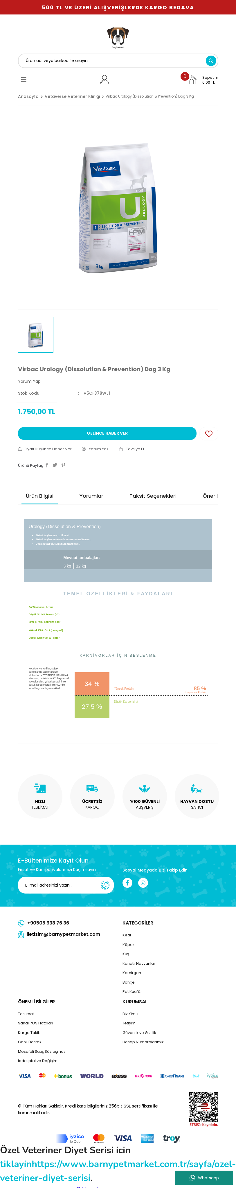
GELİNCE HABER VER (107, 433)
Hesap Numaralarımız (143, 1042)
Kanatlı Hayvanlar (138, 963)
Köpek (128, 944)
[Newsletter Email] (69, 885)
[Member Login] (104, 79)
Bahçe (128, 982)
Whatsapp (204, 1178)
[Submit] (105, 885)
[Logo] (118, 37)
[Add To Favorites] (208, 433)
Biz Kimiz (130, 1014)
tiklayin (16, 1164)
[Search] (118, 61)
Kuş (125, 954)
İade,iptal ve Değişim (37, 1060)
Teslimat (26, 1014)
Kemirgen (131, 972)
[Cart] (202, 79)
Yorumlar (91, 495)
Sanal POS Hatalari (35, 1023)
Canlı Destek (30, 1042)
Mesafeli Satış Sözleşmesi (42, 1051)
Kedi (126, 935)
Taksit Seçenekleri (152, 495)
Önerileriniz (217, 495)
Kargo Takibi (30, 1032)
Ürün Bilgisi (39, 495)
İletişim (129, 1023)
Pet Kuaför (132, 991)
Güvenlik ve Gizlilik (139, 1032)
